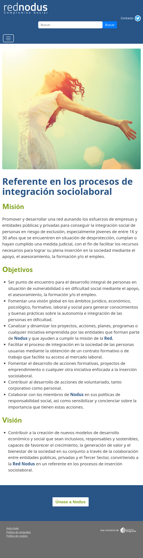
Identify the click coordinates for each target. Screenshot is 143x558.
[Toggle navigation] (8, 38)
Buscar (110, 25)
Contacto (127, 18)
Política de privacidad (18, 532)
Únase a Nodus (70, 502)
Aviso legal (12, 528)
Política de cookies (17, 536)
